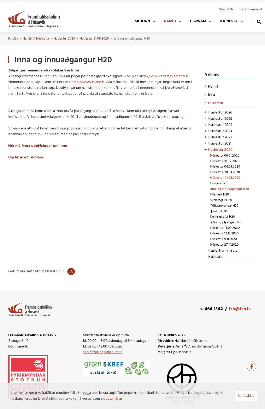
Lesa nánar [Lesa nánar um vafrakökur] (114, 399)
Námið (27, 38)
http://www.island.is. (88, 82)
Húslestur (42, 38)
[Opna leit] (259, 21)
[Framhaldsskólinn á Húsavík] (36, 18)
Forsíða (13, 38)
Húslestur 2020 (64, 38)
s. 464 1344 (211, 309)
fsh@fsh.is (240, 309)
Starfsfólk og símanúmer (102, 352)
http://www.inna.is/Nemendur (163, 76)
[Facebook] (251, 366)
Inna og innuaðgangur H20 (131, 38)
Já (71, 271)
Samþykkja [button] (246, 396)
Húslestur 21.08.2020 (94, 38)
